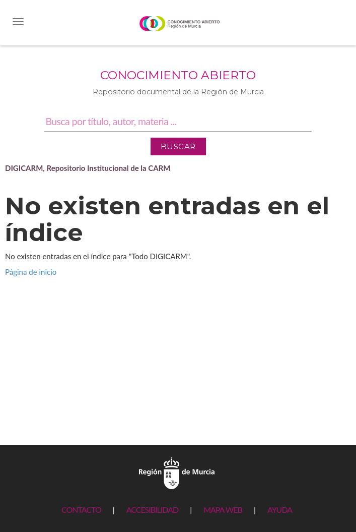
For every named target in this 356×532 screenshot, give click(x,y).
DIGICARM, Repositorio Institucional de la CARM (88, 167)
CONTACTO (81, 509)
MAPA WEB (222, 509)
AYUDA (279, 509)
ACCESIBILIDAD (152, 509)
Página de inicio (30, 271)
